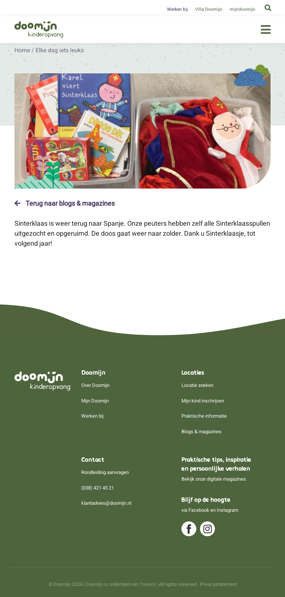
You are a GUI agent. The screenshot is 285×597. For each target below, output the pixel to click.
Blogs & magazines (201, 431)
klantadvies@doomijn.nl (106, 503)
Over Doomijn (95, 385)
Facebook (199, 510)
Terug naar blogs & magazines (64, 203)
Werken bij (177, 9)
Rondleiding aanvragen (105, 472)
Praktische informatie (204, 416)
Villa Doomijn (208, 9)
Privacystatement (218, 584)
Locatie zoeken (197, 385)
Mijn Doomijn (95, 401)
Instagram (227, 510)
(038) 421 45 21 (97, 488)
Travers (147, 584)
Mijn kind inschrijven (202, 401)
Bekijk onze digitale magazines (213, 479)
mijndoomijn (242, 9)
